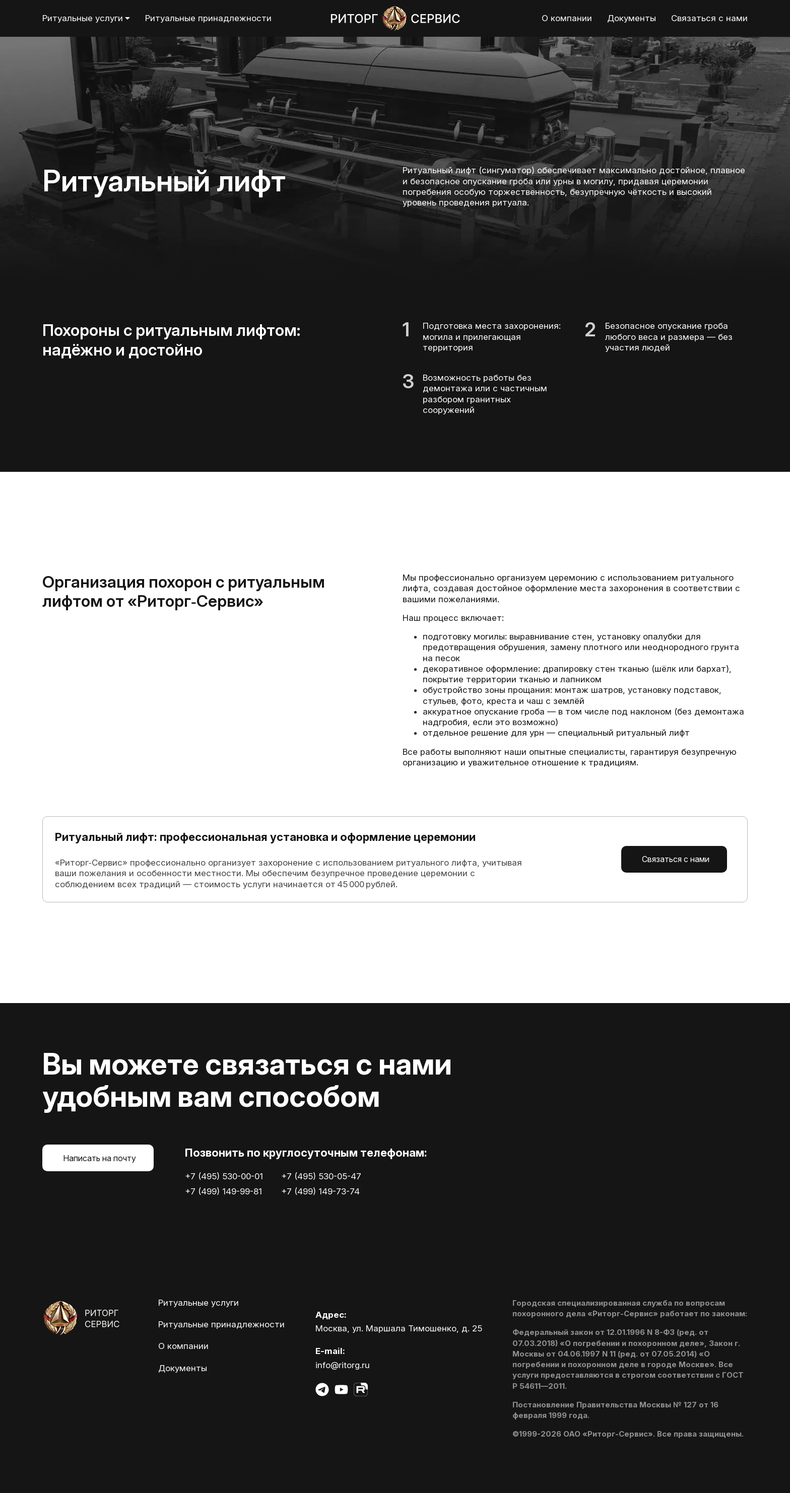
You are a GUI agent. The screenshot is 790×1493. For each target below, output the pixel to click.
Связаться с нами (675, 859)
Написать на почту (99, 1158)
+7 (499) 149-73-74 (320, 1191)
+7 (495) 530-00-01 (224, 1176)
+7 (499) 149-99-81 (223, 1191)
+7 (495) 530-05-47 (321, 1176)
